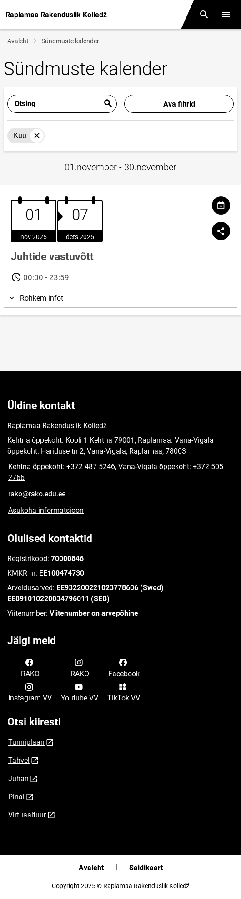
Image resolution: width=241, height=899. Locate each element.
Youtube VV (79, 692)
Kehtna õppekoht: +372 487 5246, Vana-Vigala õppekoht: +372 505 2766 (115, 472)
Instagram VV (30, 692)
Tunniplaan (26, 742)
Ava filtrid (179, 104)
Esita (107, 104)
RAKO (30, 667)
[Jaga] (221, 231)
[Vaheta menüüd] (226, 14)
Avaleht (18, 41)
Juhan (18, 778)
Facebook (124, 667)
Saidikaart (146, 867)
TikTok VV (123, 692)
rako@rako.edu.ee (36, 494)
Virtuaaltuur (27, 815)
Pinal (16, 796)
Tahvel (19, 760)
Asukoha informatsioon (46, 510)
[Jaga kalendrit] (221, 205)
